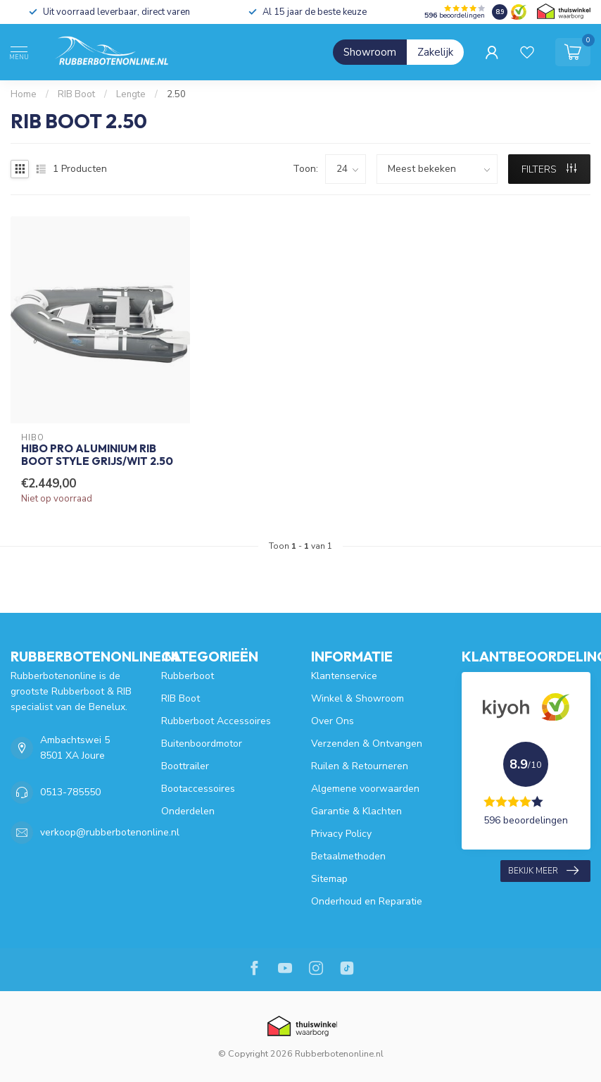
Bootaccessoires (198, 788)
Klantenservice (344, 676)
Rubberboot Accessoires (216, 721)
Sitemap (329, 878)
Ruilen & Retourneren (359, 766)
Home (24, 94)
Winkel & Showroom (357, 698)
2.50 (176, 94)
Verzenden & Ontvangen (366, 743)
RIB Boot (76, 94)
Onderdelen (188, 811)
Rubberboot (187, 676)
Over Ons (332, 721)
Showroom (369, 52)
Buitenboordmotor (201, 743)
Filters (548, 169)
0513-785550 (70, 792)
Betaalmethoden (348, 856)
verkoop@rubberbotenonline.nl (109, 832)
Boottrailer (185, 766)
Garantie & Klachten (356, 811)
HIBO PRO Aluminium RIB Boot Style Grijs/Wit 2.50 (97, 455)
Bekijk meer (543, 870)
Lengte (131, 94)
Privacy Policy (341, 833)
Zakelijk (435, 52)
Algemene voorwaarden (365, 788)
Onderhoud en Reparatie (366, 901)
